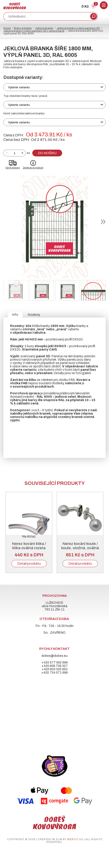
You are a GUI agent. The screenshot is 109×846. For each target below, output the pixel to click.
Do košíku (47, 153)
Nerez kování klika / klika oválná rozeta (29, 546)
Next (102, 532)
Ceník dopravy (13, 168)
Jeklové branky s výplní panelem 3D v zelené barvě (33, 30)
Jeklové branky (44, 28)
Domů (7, 28)
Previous (7, 532)
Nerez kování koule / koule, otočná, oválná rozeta (80, 548)
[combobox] (46, 16)
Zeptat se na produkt (33, 168)
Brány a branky (23, 28)
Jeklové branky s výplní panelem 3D (78, 28)
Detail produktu (29, 563)
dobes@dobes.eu (54, 655)
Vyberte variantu (19, 87)
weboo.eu (75, 839)
